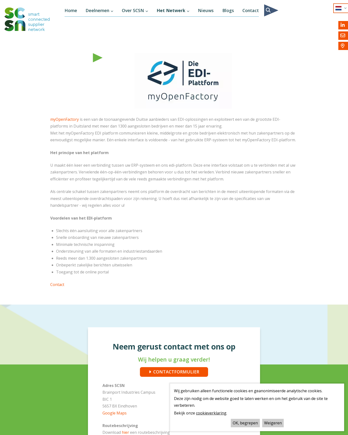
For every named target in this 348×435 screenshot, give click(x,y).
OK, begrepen (245, 423)
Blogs (228, 10)
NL (339, 8)
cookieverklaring (211, 413)
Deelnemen (97, 10)
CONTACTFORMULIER (176, 372)
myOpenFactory (64, 119)
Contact (250, 10)
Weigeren (273, 423)
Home (71, 10)
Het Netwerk (171, 10)
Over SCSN (133, 10)
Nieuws (206, 10)
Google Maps (114, 413)
